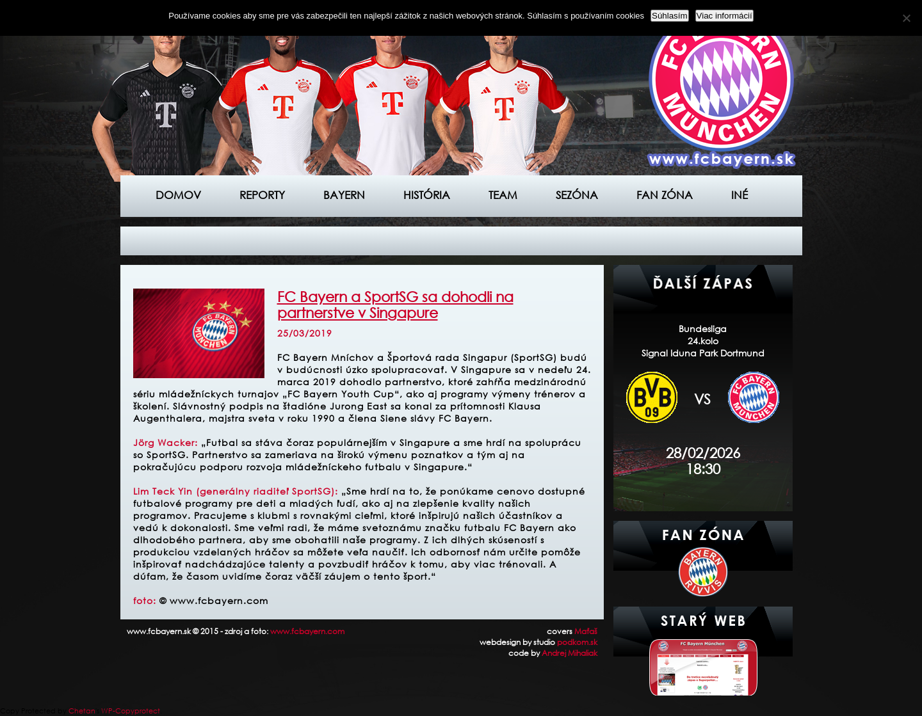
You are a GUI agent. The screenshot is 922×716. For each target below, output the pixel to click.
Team (503, 195)
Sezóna (577, 195)
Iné (739, 195)
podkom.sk (577, 642)
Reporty (262, 195)
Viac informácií (724, 15)
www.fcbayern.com (307, 631)
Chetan (82, 711)
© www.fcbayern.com (213, 600)
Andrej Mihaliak (569, 653)
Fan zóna (664, 195)
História (426, 195)
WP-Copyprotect (130, 711)
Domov (178, 195)
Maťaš (585, 631)
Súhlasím (670, 15)
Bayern (344, 195)
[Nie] (906, 18)
